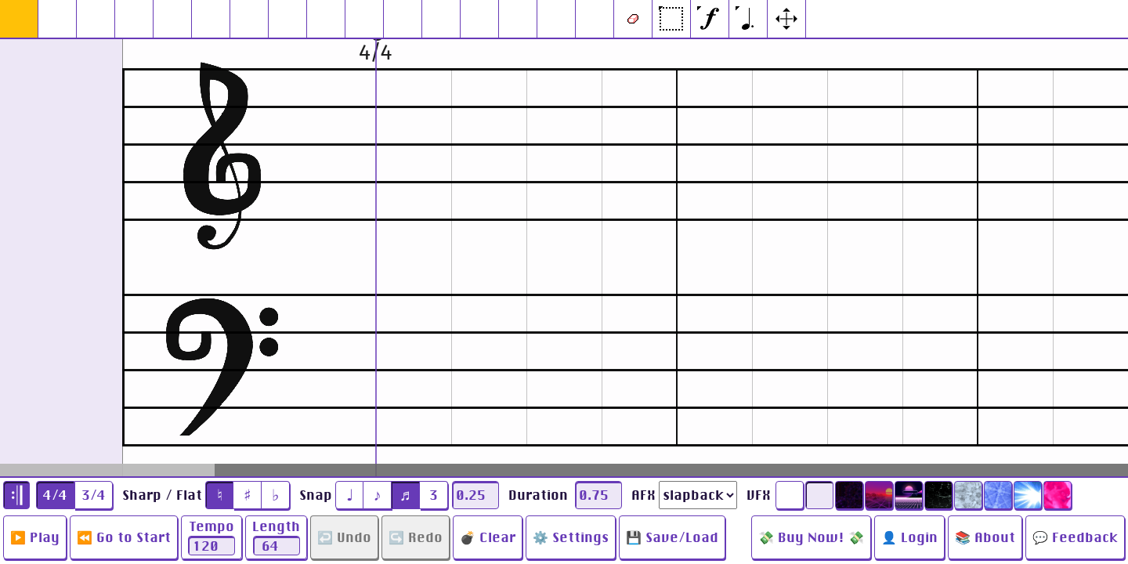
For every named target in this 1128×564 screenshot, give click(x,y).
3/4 (93, 495)
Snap (315, 495)
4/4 (55, 495)
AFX (643, 495)
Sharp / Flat (162, 495)
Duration (538, 495)
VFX (759, 495)
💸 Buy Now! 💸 (811, 537)
